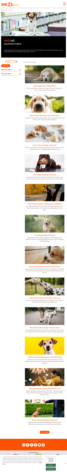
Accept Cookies (50, 469)
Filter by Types (6, 73)
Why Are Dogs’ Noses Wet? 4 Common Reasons (45, 115)
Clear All (5, 65)
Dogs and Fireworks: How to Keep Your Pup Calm (44, 388)
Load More (44, 432)
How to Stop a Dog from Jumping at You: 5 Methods (44, 204)
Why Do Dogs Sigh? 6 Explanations (45, 86)
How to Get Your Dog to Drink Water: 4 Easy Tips (44, 298)
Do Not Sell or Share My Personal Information (51, 459)
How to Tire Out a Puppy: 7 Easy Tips (45, 145)
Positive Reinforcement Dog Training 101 (44, 420)
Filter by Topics (7, 69)
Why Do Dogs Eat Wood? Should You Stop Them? (44, 266)
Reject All (51, 465)
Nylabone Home (4, 10)
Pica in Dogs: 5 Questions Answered (44, 175)
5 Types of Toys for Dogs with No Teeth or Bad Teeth (45, 357)
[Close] (65, 463)
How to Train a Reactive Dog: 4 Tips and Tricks (44, 327)
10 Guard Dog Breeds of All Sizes (44, 235)
